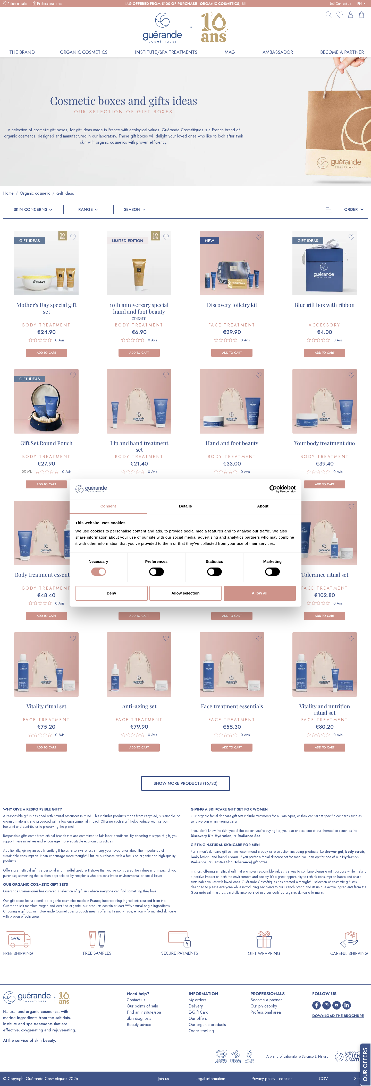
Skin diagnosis (139, 1018)
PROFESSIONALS (267, 994)
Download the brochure (338, 1016)
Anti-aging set (139, 706)
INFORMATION (203, 994)
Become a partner (266, 1000)
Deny (111, 593)
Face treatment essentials (232, 706)
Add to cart (46, 352)
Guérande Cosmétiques (20, 891)
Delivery (196, 1006)
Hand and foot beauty (232, 442)
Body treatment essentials (46, 574)
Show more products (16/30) (185, 783)
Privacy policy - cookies (271, 1079)
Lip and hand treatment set (139, 446)
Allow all (259, 593)
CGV (323, 1079)
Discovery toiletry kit (232, 304)
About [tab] (262, 506)
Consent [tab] (108, 506)
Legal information (210, 1079)
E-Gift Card (198, 1012)
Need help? (138, 994)
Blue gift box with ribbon (325, 304)
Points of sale (17, 3)
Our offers (198, 1018)
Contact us (343, 3)
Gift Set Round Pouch (46, 442)
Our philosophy (263, 1006)
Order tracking (201, 1031)
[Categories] (328, 209)
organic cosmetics (62, 900)
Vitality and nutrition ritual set (324, 709)
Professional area (49, 3)
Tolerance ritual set (324, 574)
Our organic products (207, 1025)
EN (360, 3)
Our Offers (365, 1064)
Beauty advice (139, 1025)
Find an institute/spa (144, 1012)
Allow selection (185, 593)
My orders (197, 1000)
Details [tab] (185, 506)
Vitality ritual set (46, 706)
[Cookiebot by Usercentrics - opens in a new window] (273, 489)
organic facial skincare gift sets (220, 815)
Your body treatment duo (324, 442)
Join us (163, 1079)
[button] (33, 209)
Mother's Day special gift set (46, 308)
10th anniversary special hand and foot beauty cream (139, 311)
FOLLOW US (324, 994)
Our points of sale (142, 1006)
